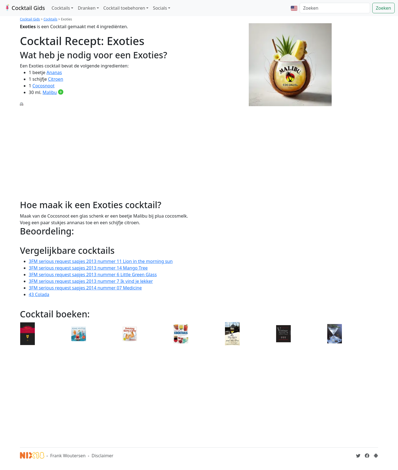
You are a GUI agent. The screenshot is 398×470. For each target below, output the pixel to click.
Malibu (50, 92)
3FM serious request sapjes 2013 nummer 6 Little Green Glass (93, 274)
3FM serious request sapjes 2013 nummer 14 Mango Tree (88, 268)
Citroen (55, 79)
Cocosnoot (43, 86)
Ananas (54, 72)
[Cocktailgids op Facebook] (367, 456)
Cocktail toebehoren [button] (124, 8)
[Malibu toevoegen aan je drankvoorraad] (60, 92)
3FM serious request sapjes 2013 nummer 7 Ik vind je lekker (91, 281)
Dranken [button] (86, 8)
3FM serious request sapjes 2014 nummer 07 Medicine (85, 288)
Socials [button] (160, 8)
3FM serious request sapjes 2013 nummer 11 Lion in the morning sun (101, 261)
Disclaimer (102, 455)
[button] (294, 8)
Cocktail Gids (24, 8)
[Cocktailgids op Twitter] (358, 456)
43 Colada (39, 294)
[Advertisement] (108, 150)
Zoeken (383, 8)
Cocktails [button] (61, 8)
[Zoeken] (335, 8)
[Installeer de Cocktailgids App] (376, 456)
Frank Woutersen (67, 455)
